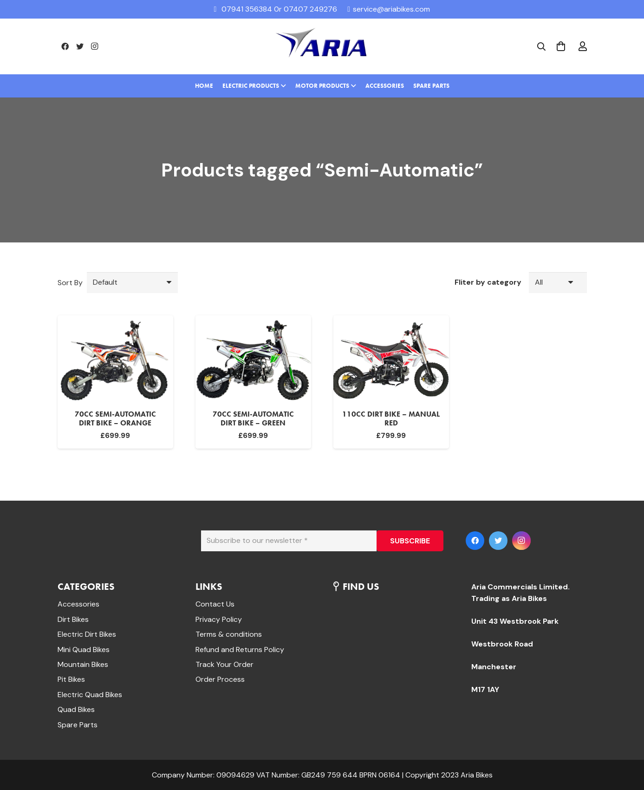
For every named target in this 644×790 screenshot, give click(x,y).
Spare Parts (78, 725)
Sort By (70, 282)
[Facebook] (65, 46)
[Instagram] (94, 46)
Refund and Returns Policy (239, 649)
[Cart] (561, 46)
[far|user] (583, 46)
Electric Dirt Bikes (87, 634)
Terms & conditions (228, 634)
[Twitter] (79, 46)
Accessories (78, 604)
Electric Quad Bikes (90, 694)
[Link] (322, 46)
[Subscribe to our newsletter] (289, 540)
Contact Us (214, 604)
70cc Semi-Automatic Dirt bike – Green (253, 418)
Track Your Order (224, 664)
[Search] (541, 46)
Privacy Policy (218, 619)
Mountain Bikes (83, 664)
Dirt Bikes (73, 619)
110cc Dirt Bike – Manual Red (391, 418)
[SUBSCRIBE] (410, 540)
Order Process (220, 679)
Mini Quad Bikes (84, 649)
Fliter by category (488, 282)
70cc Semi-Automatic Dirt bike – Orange (115, 418)
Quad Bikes (76, 709)
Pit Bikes (71, 679)
